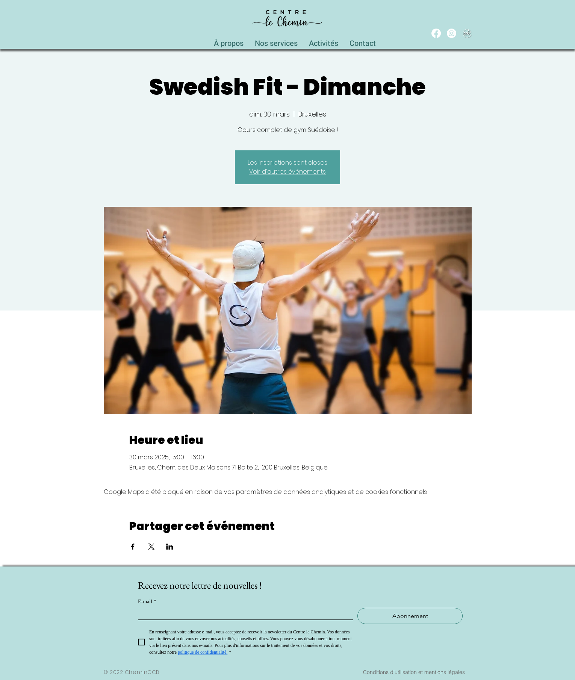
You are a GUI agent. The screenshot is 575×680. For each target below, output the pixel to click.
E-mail (147, 601)
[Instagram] (451, 33)
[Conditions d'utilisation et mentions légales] (414, 672)
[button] (276, 41)
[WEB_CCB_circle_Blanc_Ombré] (467, 33)
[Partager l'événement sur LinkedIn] (169, 547)
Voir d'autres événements (287, 171)
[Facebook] (436, 33)
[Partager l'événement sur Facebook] (132, 547)
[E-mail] (243, 613)
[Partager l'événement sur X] (151, 547)
